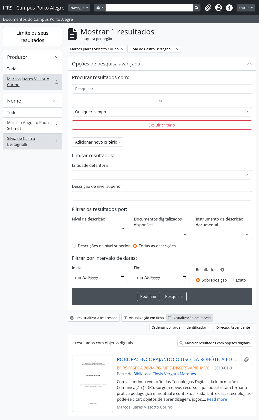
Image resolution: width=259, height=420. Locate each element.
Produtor (17, 57)
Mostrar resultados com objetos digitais (214, 343)
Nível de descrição (88, 219)
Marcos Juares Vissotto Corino (32, 81)
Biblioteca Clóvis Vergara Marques (164, 374)
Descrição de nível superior (97, 186)
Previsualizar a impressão (93, 317)
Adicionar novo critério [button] (96, 142)
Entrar (244, 7)
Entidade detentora (90, 165)
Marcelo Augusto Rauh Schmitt (32, 125)
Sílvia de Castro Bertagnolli (32, 141)
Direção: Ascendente (233, 327)
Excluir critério (162, 125)
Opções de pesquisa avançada (106, 63)
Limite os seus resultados (32, 36)
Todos (13, 69)
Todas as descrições (157, 246)
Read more (217, 399)
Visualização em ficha (144, 317)
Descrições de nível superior (104, 246)
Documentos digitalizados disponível (158, 222)
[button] (207, 7)
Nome (14, 100)
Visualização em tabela (189, 317)
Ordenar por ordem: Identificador (179, 327)
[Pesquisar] (162, 89)
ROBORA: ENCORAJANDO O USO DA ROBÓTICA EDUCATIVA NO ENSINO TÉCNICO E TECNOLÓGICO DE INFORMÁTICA (178, 359)
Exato (241, 280)
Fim (137, 268)
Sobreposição (214, 280)
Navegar (77, 7)
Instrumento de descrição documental (219, 222)
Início (77, 268)
